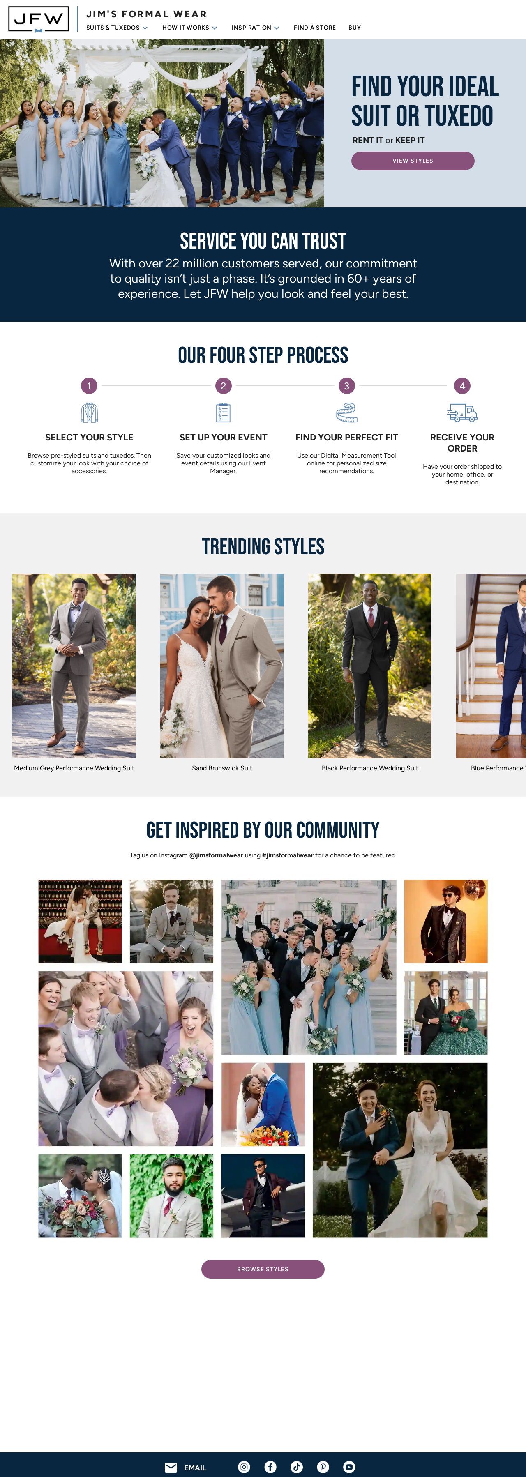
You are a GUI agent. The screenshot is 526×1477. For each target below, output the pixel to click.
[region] (263, 675)
